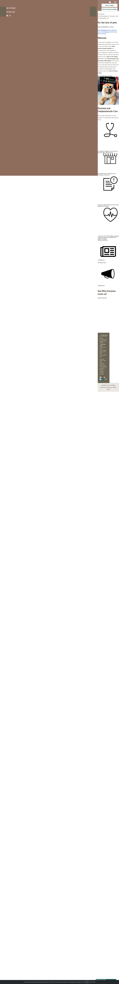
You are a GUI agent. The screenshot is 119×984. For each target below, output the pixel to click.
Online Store (82, 5)
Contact (90, 5)
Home (35, 5)
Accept (86, 982)
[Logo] (13, 5)
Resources (71, 5)
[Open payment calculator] (106, 980)
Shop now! (27, 353)
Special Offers (52, 5)
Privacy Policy (92, 982)
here (31, 513)
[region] (11, 60)
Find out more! (31, 244)
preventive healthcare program (13, 673)
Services (62, 5)
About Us (41, 5)
